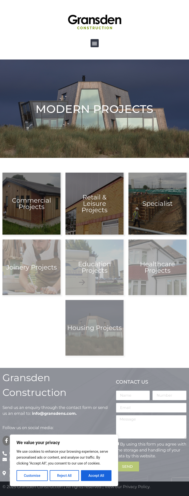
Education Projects (94, 267)
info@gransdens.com (54, 413)
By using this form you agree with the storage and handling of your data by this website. (151, 450)
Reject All (64, 476)
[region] (64, 460)
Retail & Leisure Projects (94, 203)
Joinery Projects (31, 267)
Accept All (96, 476)
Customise (32, 476)
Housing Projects (94, 328)
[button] (95, 43)
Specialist (157, 204)
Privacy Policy (136, 486)
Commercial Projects (31, 203)
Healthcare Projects (157, 267)
